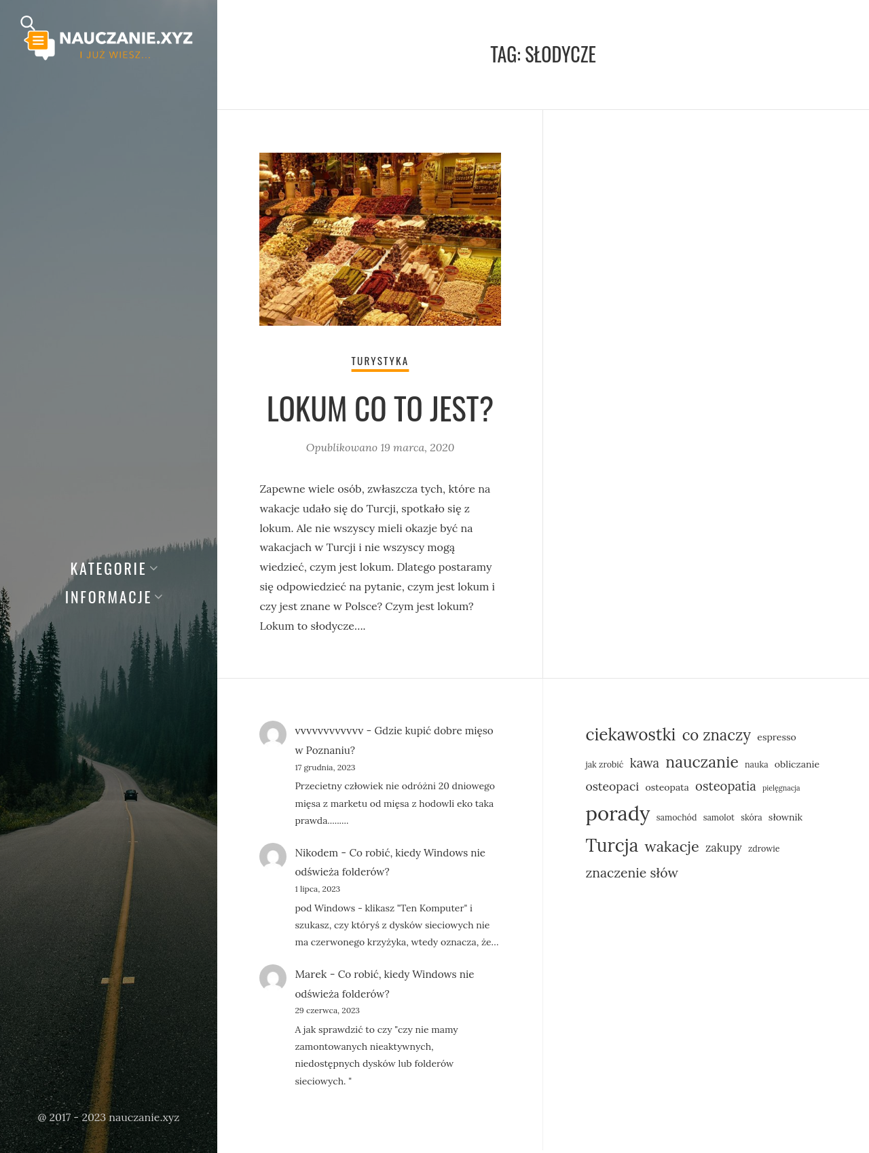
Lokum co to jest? (380, 409)
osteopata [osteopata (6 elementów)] (666, 789)
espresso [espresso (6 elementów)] (776, 740)
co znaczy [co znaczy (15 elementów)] (716, 737)
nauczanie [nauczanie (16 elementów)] (701, 764)
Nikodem (317, 854)
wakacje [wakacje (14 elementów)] (671, 848)
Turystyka (380, 362)
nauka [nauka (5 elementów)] (757, 766)
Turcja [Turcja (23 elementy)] (611, 847)
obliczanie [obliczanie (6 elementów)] (797, 766)
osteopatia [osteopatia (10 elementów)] (725, 788)
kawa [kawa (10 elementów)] (644, 765)
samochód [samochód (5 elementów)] (677, 819)
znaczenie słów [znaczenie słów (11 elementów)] (631, 874)
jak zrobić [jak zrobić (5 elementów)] (604, 766)
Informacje (109, 596)
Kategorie (108, 568)
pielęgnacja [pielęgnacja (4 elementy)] (781, 790)
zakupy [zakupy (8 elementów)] (723, 849)
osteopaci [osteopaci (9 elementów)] (612, 788)
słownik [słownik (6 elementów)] (785, 819)
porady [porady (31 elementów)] (617, 815)
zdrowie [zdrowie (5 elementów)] (764, 850)
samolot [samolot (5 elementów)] (719, 819)
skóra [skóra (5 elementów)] (751, 819)
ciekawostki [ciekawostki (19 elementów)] (630, 737)
